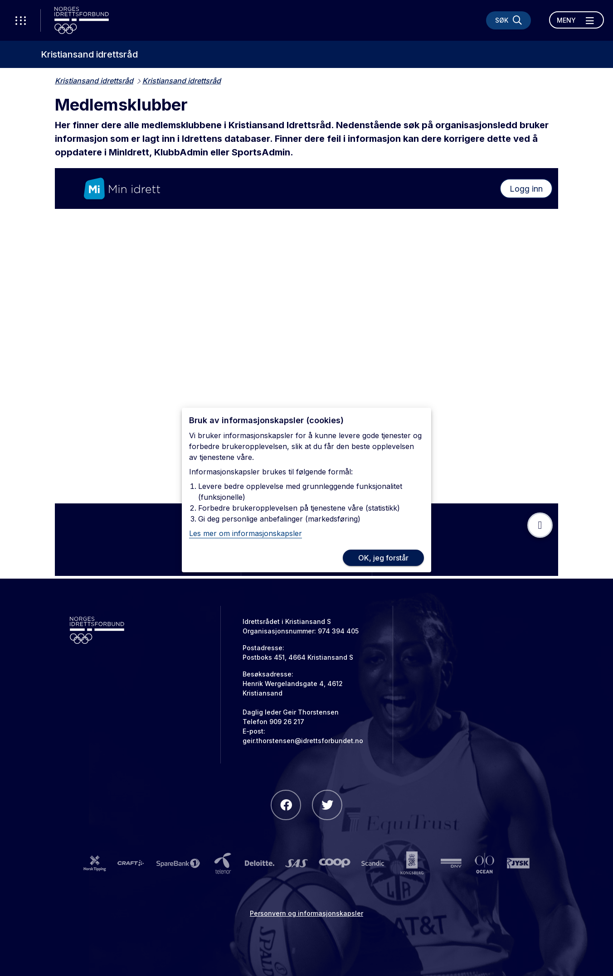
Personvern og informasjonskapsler (306, 913)
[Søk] (508, 20)
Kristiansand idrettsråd (89, 54)
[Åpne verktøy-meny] (20, 20)
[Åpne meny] (576, 20)
